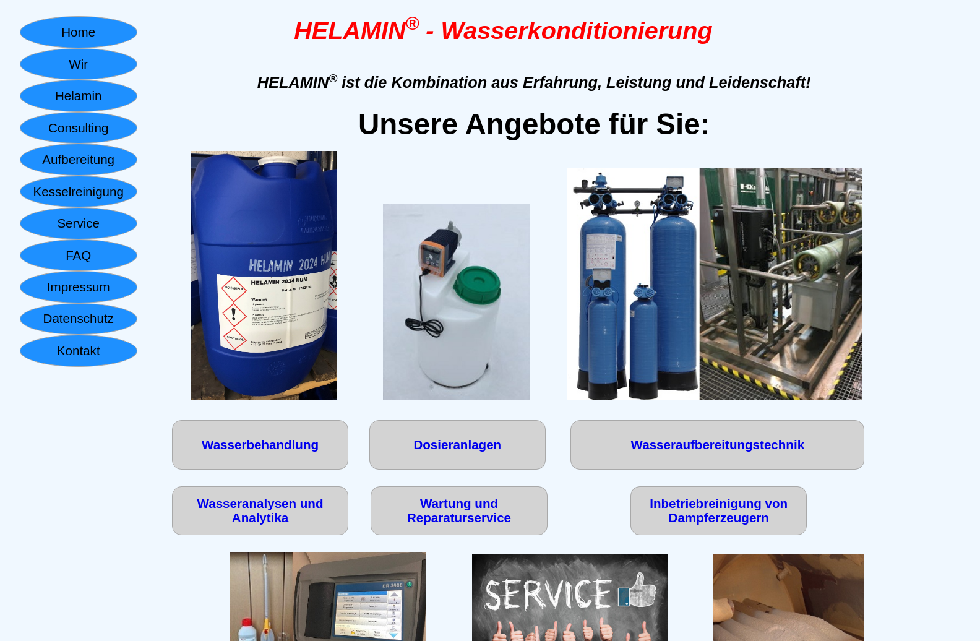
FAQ (78, 255)
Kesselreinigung (78, 191)
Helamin (78, 95)
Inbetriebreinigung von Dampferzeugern (719, 510)
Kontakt (78, 350)
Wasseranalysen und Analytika (260, 510)
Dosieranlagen (457, 444)
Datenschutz (78, 318)
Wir (78, 64)
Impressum (78, 287)
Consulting (78, 128)
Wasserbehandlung (260, 444)
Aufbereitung (78, 159)
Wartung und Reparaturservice (459, 510)
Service (78, 223)
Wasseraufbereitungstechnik (718, 444)
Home (78, 32)
